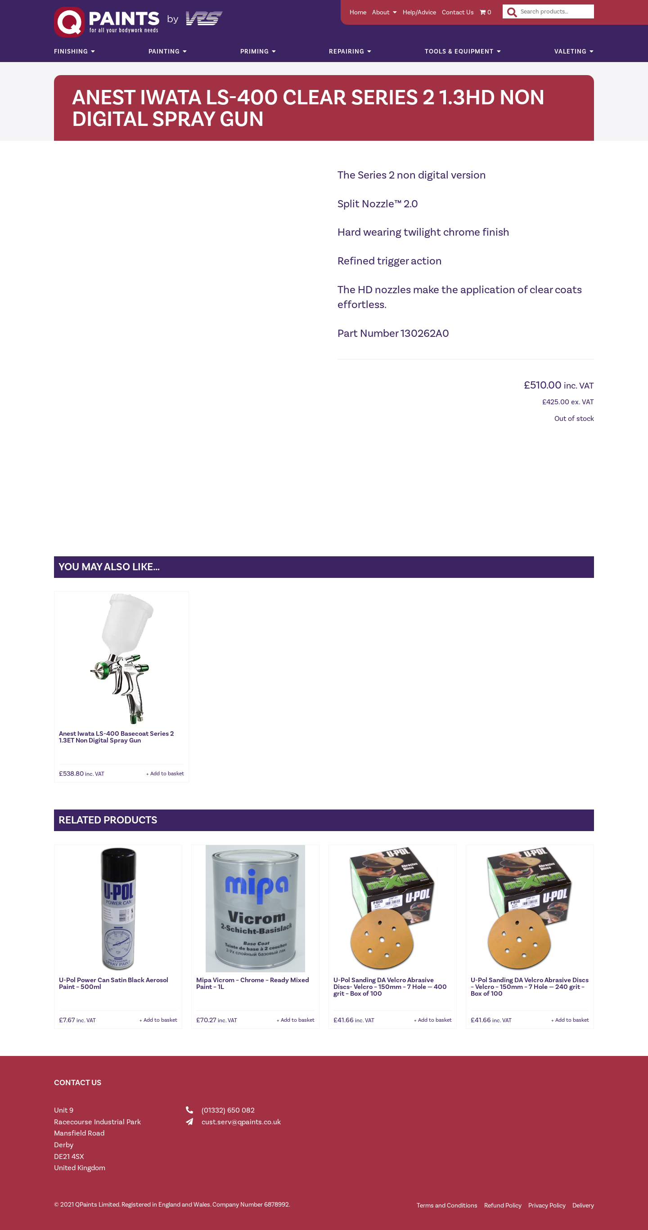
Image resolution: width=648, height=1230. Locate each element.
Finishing (71, 51)
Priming (254, 51)
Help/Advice (419, 12)
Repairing (346, 51)
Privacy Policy (547, 1204)
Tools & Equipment (459, 51)
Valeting (570, 51)
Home (358, 12)
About (381, 12)
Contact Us (458, 12)
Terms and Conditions (447, 1204)
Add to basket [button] (167, 772)
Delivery (583, 1204)
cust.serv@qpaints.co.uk (241, 1120)
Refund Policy (503, 1204)
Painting (164, 51)
